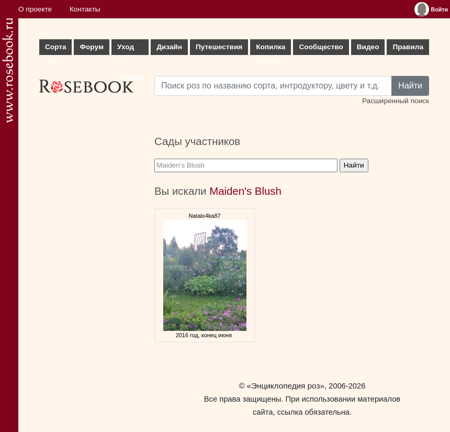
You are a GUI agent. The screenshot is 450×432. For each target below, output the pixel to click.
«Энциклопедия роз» (285, 385)
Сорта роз (55, 49)
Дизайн (169, 47)
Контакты (85, 9)
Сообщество (321, 47)
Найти (410, 85)
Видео (368, 47)
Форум (91, 47)
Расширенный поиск (395, 101)
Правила (407, 47)
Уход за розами (130, 49)
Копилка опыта (270, 49)
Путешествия (219, 47)
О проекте (35, 9)
